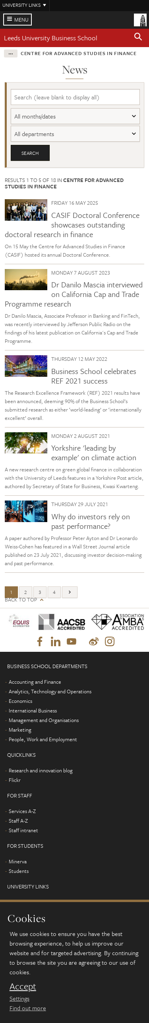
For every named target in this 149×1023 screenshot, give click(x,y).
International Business (33, 710)
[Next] (69, 592)
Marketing (20, 730)
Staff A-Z (18, 821)
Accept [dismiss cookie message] (23, 986)
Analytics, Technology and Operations (50, 691)
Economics (20, 701)
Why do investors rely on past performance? (90, 521)
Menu (21, 20)
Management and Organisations (44, 720)
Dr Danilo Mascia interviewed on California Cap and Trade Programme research (74, 294)
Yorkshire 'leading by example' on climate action (93, 452)
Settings (19, 998)
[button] (138, 38)
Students (19, 871)
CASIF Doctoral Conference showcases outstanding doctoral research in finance (72, 224)
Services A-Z (22, 811)
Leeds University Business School (50, 38)
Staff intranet (23, 830)
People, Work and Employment (43, 739)
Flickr (15, 780)
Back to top (21, 600)
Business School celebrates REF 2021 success (93, 376)
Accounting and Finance (35, 682)
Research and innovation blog (41, 770)
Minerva (18, 861)
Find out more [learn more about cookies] (28, 1007)
